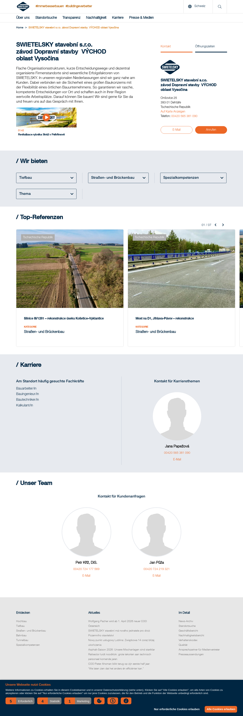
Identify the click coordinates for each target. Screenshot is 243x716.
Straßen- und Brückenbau (31, 612)
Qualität (183, 626)
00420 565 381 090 (184, 116)
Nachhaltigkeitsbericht (191, 617)
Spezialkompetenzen (28, 626)
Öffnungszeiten (205, 46)
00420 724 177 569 (86, 550)
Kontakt (166, 46)
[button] (20, 700)
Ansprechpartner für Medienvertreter (199, 631)
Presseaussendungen (191, 636)
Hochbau (21, 603)
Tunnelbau (22, 622)
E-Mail (177, 129)
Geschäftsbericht (188, 612)
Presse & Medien (141, 18)
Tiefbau (20, 607)
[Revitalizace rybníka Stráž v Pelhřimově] (34, 124)
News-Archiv (186, 603)
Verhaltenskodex (188, 622)
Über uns (23, 18)
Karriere (117, 18)
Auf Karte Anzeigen (173, 111)
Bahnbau (21, 617)
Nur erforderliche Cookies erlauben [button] (176, 709)
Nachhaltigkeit (96, 18)
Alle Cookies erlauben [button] (220, 709)
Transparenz (71, 18)
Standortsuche (46, 18)
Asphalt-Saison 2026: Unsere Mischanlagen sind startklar (121, 631)
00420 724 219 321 (157, 550)
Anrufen (211, 129)
